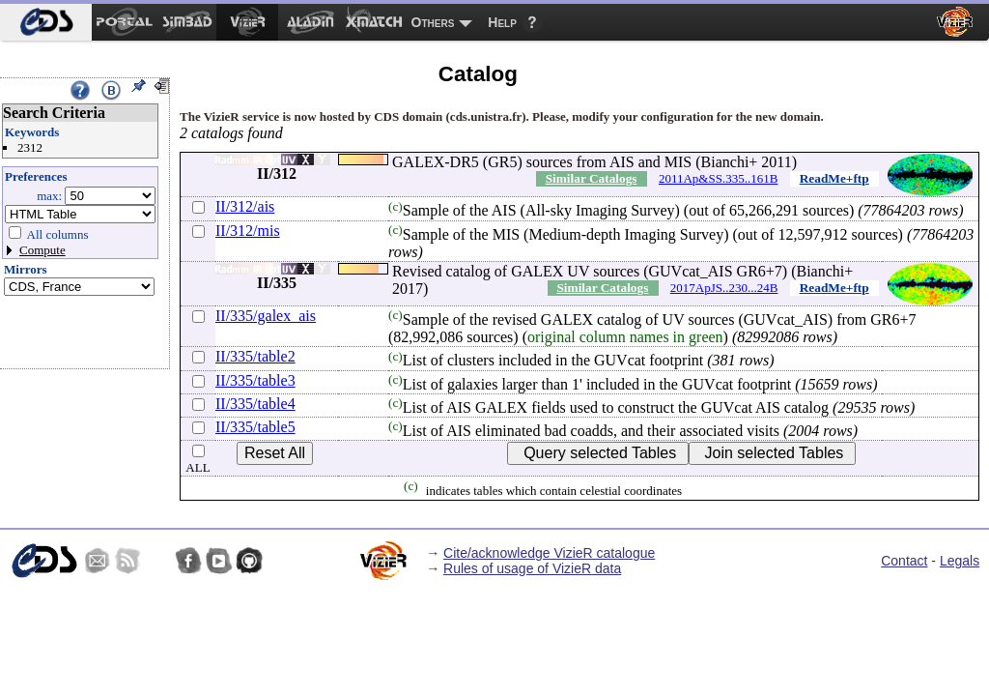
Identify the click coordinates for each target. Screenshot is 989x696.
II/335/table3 (255, 380)
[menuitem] (46, 22)
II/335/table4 (255, 403)
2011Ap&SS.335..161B (718, 178)
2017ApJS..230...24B (724, 287)
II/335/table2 (255, 356)
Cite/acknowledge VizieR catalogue (549, 553)
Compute (42, 250)
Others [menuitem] (433, 22)
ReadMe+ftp (834, 178)
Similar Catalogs (591, 178)
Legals (959, 560)
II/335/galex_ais (265, 315)
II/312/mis (247, 230)
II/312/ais (244, 206)
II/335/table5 (255, 427)
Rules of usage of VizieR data (532, 568)
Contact (904, 560)
